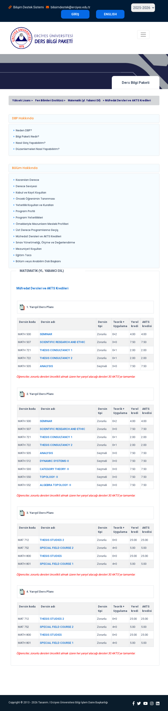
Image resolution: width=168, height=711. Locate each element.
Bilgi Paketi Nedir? (27, 136)
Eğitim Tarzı (24, 255)
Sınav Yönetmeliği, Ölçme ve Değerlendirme (45, 242)
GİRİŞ (75, 14)
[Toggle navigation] (143, 34)
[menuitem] (36, 130)
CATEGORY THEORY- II (54, 469)
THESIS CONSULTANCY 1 (56, 350)
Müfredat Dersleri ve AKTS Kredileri (38, 236)
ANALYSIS (46, 366)
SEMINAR (46, 334)
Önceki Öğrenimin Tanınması (35, 199)
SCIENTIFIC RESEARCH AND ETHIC (62, 342)
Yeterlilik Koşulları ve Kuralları (35, 205)
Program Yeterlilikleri (29, 217)
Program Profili (25, 211)
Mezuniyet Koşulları (29, 249)
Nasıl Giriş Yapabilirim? (31, 143)
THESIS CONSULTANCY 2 (56, 358)
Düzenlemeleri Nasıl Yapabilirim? (38, 149)
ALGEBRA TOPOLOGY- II (55, 485)
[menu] (36, 139)
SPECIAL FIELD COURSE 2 (56, 547)
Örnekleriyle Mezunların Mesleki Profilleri (42, 224)
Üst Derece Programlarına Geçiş (37, 230)
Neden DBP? (24, 130)
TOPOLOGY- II (49, 477)
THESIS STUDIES (51, 556)
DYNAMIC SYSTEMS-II (54, 461)
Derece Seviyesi (26, 186)
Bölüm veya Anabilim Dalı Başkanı (38, 261)
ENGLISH (110, 14)
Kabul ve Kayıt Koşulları (31, 192)
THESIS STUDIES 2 (52, 540)
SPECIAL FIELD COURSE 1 (56, 563)
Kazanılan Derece (27, 180)
